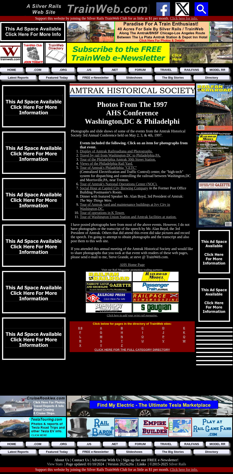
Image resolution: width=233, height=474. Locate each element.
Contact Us (81, 460)
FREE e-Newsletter (95, 77)
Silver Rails (177, 464)
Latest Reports (18, 77)
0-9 (80, 328)
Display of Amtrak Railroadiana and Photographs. (116, 151)
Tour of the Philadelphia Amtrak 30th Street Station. (118, 159)
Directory (211, 77)
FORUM (140, 70)
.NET (114, 70)
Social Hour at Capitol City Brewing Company (114, 188)
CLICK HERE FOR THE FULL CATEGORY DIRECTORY (132, 349)
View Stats (55, 464)
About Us (62, 460)
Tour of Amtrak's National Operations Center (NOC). (118, 184)
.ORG (63, 70)
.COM (37, 70)
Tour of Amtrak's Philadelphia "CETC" (108, 168)
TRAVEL (166, 70)
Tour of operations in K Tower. (102, 213)
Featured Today (57, 77)
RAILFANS (191, 70)
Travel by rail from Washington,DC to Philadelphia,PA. (120, 155)
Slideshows (134, 77)
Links (141, 464)
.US (88, 70)
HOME (11, 70)
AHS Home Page (132, 265)
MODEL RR (217, 70)
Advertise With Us (106, 460)
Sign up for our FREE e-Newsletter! (150, 460)
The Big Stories (173, 77)
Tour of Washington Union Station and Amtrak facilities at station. (128, 217)
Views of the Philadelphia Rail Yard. (106, 163)
